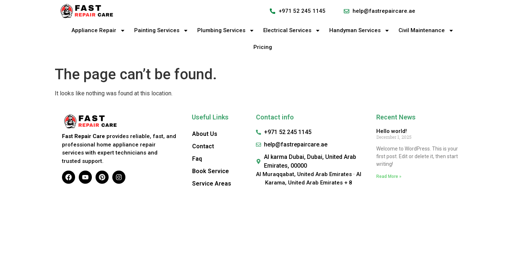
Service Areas (211, 183)
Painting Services (161, 30)
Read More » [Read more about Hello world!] (388, 176)
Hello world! (391, 131)
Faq (197, 158)
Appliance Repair (98, 30)
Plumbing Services (225, 30)
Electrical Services (291, 30)
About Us (204, 133)
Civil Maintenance (426, 30)
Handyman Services (359, 30)
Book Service (210, 171)
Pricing (262, 47)
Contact (203, 146)
